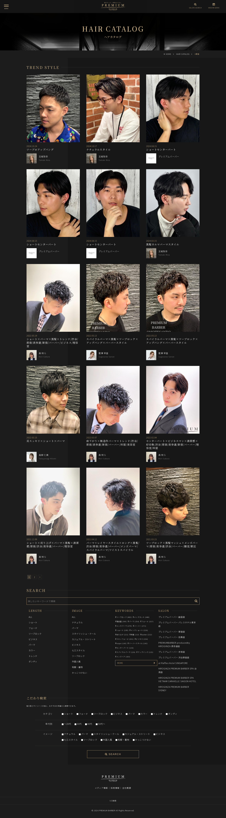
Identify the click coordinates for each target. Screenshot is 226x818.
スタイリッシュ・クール (84, 633)
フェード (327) (148, 621)
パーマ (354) (134, 621)
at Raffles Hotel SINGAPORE (173, 663)
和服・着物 (77, 667)
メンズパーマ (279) (124, 626)
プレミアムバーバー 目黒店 (171, 637)
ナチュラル (77, 622)
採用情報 (115, 787)
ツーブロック (35, 633)
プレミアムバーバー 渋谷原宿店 (173, 657)
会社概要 (126, 787)
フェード (33, 627)
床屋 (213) (135, 634)
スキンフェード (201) (125, 639)
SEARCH (113, 754)
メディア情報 (101, 787)
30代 (79, 723)
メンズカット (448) (141, 617)
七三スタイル (78, 650)
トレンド (33, 655)
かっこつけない (79, 672)
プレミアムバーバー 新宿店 (171, 631)
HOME (168, 54)
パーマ (32, 644)
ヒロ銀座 (113, 800)
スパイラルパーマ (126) (125, 652)
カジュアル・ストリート (84, 639)
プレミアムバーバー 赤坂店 (171, 651)
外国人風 (76, 661)
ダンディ (33, 661)
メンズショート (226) (139, 630)
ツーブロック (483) (124, 617)
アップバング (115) (145, 652)
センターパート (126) (125, 648)
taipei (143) (121, 643)
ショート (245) (122, 630)
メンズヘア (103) (123, 656)
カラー (32, 650)
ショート (33, 622)
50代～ (101, 723)
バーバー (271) (140, 626)
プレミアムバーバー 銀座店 (171, 616)
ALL (30, 616)
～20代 (67, 723)
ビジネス (33, 639)
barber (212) (147, 634)
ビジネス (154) (142, 639)
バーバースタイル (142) (138, 643)
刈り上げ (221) (122, 634)
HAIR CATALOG (183, 54)
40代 (89, 723)
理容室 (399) (121, 621)
